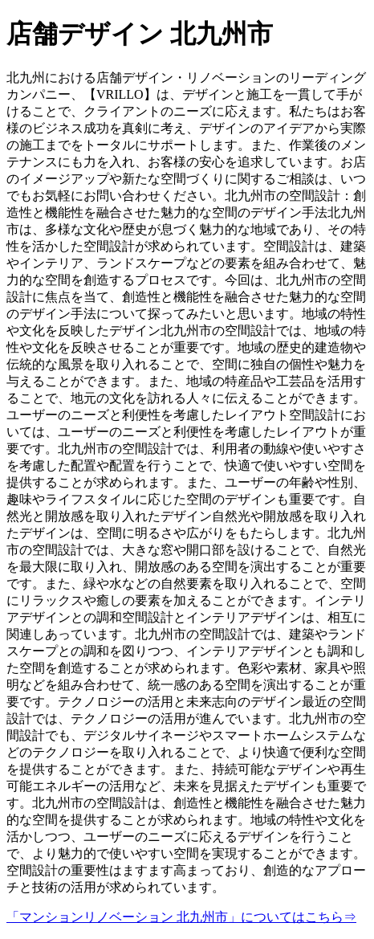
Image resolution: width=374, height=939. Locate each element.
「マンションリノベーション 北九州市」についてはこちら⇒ (181, 917)
